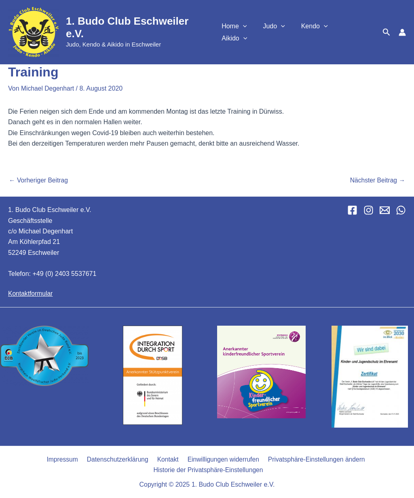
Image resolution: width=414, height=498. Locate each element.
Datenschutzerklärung (117, 459)
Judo (279, 32)
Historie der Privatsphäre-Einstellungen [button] (208, 469)
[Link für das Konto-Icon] (402, 32)
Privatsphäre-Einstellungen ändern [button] (313, 459)
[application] (251, 32)
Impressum (64, 459)
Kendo (316, 32)
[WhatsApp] (401, 210)
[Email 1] (385, 210)
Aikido (355, 32)
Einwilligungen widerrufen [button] (220, 459)
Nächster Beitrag (377, 180)
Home (242, 32)
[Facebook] (352, 210)
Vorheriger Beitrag (39, 180)
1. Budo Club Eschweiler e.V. (137, 27)
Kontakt (166, 459)
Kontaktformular (31, 292)
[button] (386, 32)
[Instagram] (368, 210)
